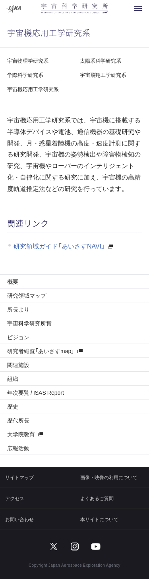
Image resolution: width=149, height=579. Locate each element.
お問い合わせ (19, 519)
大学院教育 (21, 434)
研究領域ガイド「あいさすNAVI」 (59, 245)
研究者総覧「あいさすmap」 (40, 351)
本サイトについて (99, 519)
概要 (12, 281)
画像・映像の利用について (108, 477)
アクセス (14, 498)
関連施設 (18, 365)
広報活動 (18, 448)
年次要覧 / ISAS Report (35, 392)
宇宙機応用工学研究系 (33, 89)
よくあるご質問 (97, 498)
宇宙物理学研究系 (27, 60)
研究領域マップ (26, 295)
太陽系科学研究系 (100, 60)
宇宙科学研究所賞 (29, 323)
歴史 (12, 406)
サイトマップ (19, 477)
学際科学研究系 (25, 74)
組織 (12, 378)
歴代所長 (18, 420)
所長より (18, 309)
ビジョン (18, 337)
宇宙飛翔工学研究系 (103, 74)
